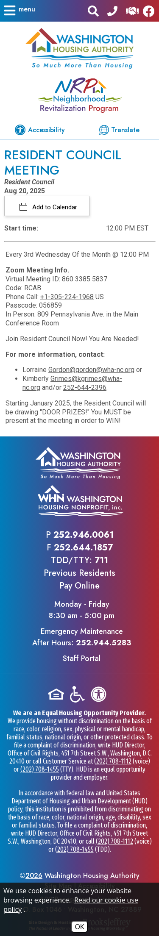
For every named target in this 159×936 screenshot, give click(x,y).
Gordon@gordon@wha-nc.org (91, 370)
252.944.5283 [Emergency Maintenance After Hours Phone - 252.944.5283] (103, 642)
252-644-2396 (84, 387)
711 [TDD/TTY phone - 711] (101, 560)
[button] (19, 10)
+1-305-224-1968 (67, 297)
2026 (33, 875)
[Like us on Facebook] (151, 10)
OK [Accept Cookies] (79, 926)
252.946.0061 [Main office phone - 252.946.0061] (83, 535)
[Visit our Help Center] (132, 10)
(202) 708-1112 (112, 761)
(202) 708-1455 (39, 769)
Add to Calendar (54, 207)
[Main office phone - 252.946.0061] (112, 10)
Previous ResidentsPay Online (79, 579)
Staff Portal (81, 658)
